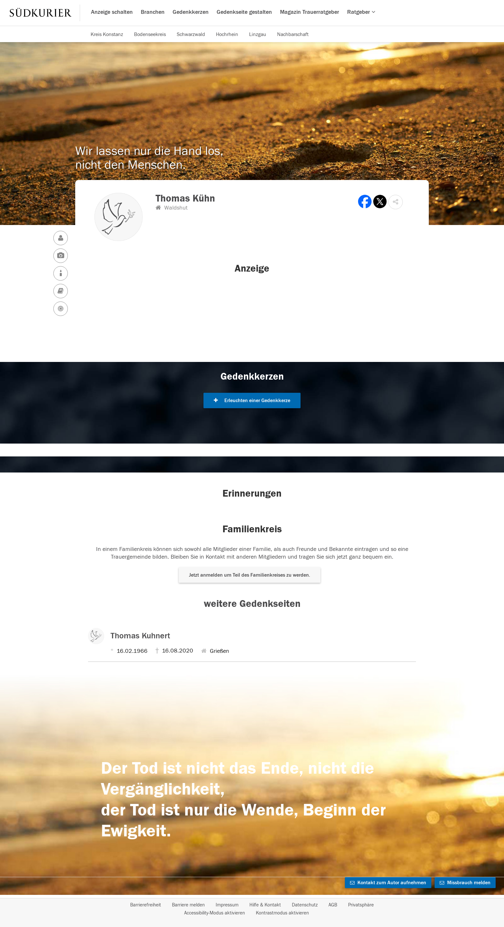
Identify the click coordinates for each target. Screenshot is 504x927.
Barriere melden (188, 905)
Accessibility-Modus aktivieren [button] (214, 913)
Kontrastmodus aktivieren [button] (282, 913)
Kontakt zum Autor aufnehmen (388, 883)
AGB (332, 905)
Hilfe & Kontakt (265, 905)
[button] (395, 202)
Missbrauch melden (465, 883)
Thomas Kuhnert (140, 636)
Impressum (227, 905)
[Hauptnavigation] (252, 13)
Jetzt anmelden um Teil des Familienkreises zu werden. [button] (249, 575)
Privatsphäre (361, 905)
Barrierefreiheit (145, 905)
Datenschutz (305, 905)
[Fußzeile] (252, 909)
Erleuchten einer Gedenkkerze (252, 400)
